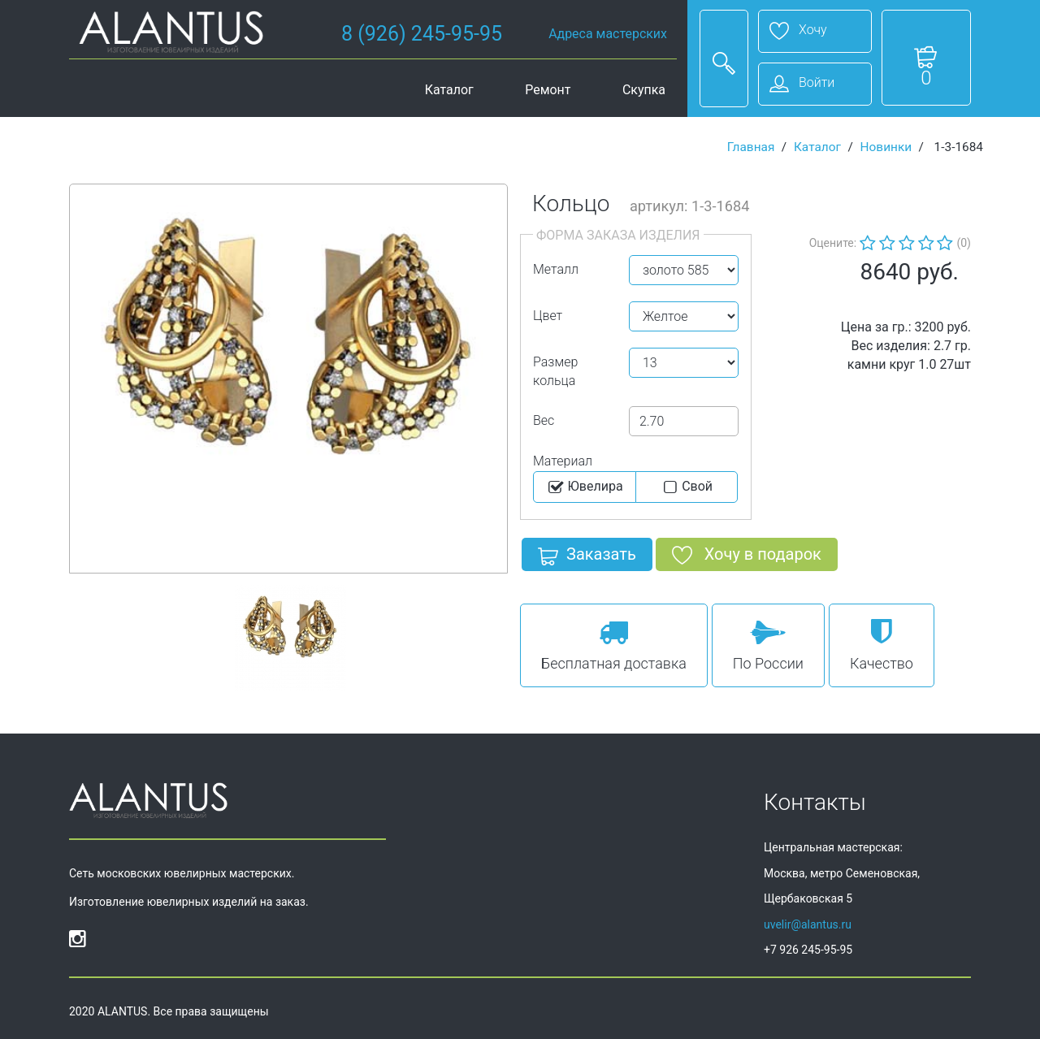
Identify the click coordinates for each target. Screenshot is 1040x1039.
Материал (562, 461)
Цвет (547, 315)
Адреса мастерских (607, 33)
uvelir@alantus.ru (808, 924)
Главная (751, 147)
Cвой (686, 487)
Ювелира (584, 487)
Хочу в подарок (746, 557)
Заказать (587, 557)
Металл (555, 269)
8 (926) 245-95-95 (421, 33)
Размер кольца (555, 371)
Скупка (643, 89)
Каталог (449, 89)
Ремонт (547, 89)
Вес (543, 420)
